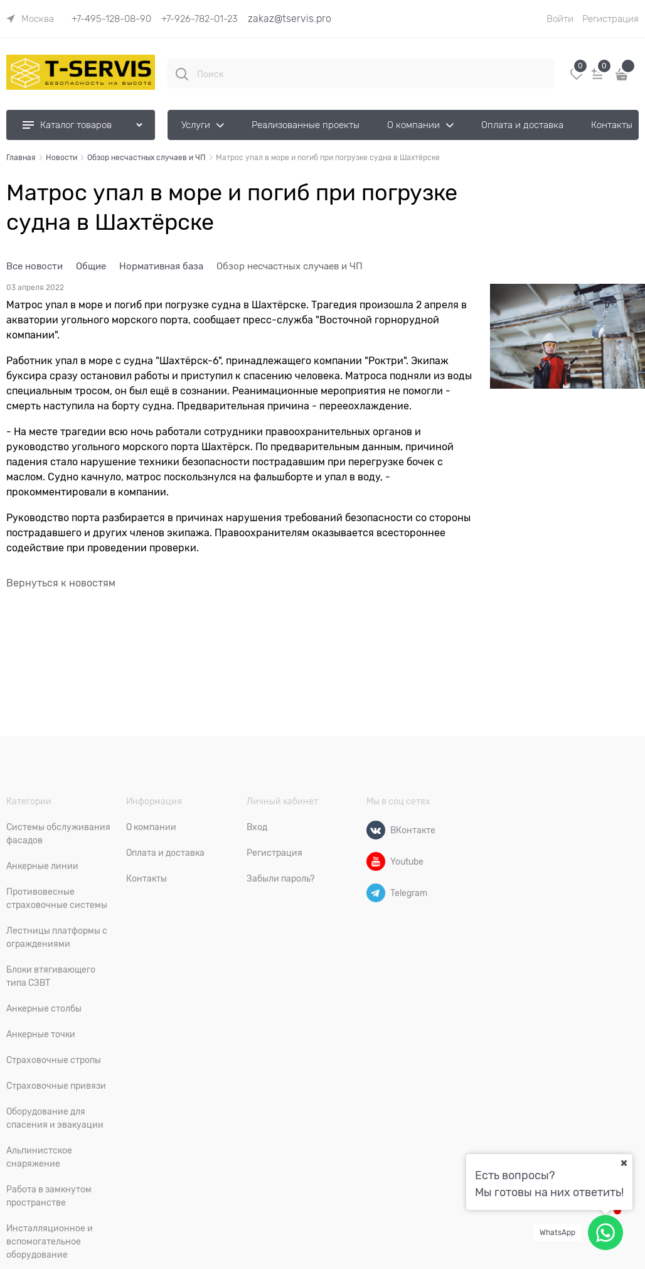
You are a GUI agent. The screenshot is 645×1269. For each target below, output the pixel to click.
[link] (30, 18)
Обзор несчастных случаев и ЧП (289, 266)
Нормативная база (161, 266)
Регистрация (610, 19)
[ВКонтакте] (375, 830)
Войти (559, 19)
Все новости (34, 266)
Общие (91, 266)
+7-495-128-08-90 (111, 19)
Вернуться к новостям (60, 583)
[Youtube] (375, 861)
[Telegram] (375, 892)
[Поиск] (182, 74)
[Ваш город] (623, 1163)
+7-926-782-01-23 (199, 19)
